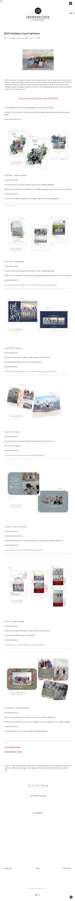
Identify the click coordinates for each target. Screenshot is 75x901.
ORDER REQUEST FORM (13, 752)
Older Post (67, 868)
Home (38, 868)
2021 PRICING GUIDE (12, 747)
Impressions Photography (17, 38)
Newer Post (8, 868)
